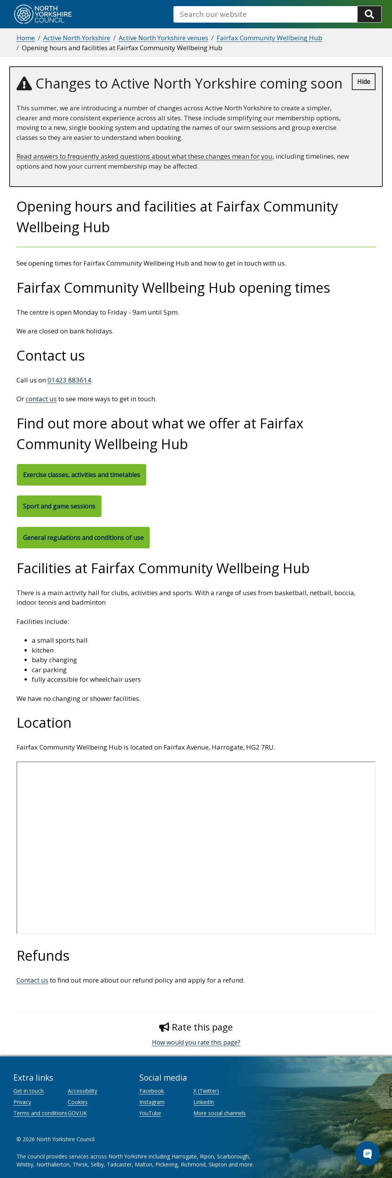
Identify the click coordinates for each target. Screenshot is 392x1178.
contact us (41, 398)
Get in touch (28, 1090)
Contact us (32, 980)
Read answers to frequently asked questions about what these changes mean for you (144, 156)
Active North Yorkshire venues (163, 37)
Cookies (78, 1102)
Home (25, 37)
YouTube (150, 1113)
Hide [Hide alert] (363, 81)
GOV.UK (77, 1113)
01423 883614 (69, 380)
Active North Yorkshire (76, 37)
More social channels (219, 1113)
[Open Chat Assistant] (367, 1153)
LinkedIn (203, 1102)
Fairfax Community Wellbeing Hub (269, 37)
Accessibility (82, 1090)
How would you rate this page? (196, 1042)
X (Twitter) (206, 1090)
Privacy (22, 1102)
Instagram (152, 1102)
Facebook (151, 1090)
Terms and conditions (40, 1113)
